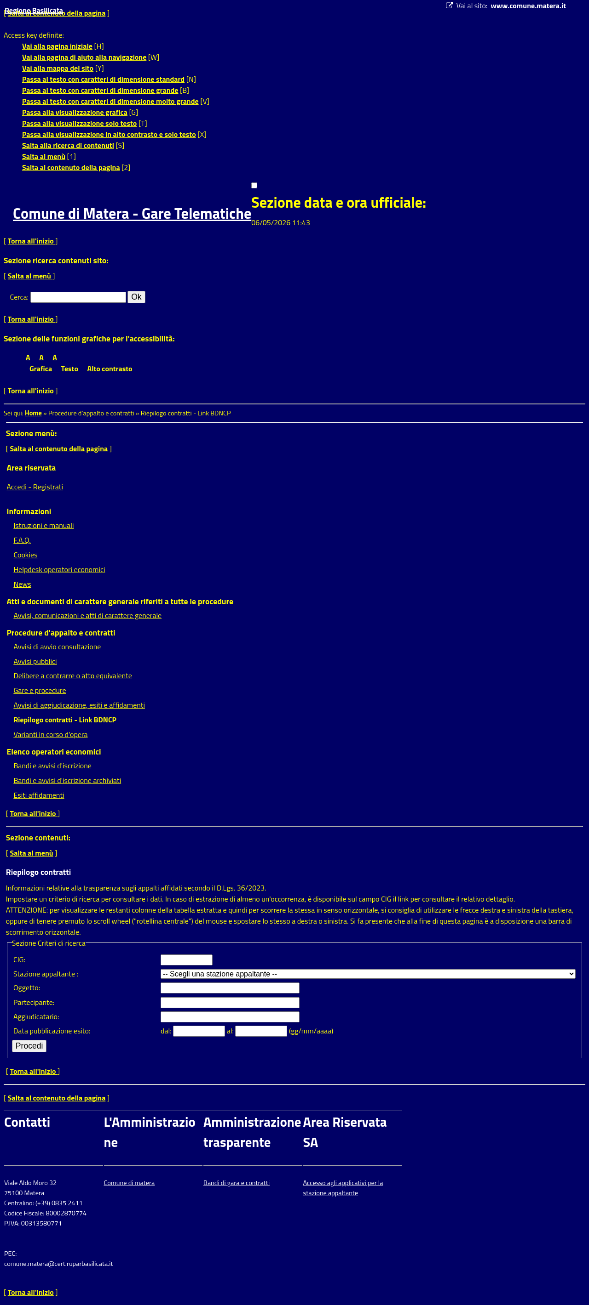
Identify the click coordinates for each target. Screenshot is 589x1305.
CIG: (19, 959)
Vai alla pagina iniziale (57, 45)
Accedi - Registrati (34, 486)
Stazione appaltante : (45, 973)
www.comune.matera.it (528, 5)
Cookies (25, 554)
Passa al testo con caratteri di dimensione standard (103, 79)
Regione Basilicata (34, 10)
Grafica (40, 368)
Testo (69, 368)
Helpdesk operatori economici (59, 569)
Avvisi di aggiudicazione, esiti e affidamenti (79, 704)
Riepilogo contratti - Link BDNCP (64, 719)
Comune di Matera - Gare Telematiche (132, 213)
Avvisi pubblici (35, 661)
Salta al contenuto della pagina (71, 167)
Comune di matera (129, 1183)
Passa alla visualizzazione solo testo (79, 123)
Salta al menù (43, 156)
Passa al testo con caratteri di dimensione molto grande (110, 101)
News (22, 584)
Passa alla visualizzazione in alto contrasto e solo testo (109, 134)
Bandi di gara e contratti (236, 1183)
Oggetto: (26, 987)
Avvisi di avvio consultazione (57, 646)
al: (231, 1030)
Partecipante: (33, 1002)
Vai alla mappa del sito (57, 68)
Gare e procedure (39, 690)
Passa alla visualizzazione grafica (74, 112)
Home (33, 413)
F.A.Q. (21, 539)
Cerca (18, 296)
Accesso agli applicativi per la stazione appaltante (343, 1188)
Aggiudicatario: (36, 1016)
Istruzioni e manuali (43, 525)
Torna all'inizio (32, 240)
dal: (167, 1030)
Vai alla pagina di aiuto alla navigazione (84, 56)
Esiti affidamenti (38, 794)
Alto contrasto (110, 368)
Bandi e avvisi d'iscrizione (52, 765)
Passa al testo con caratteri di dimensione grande (100, 90)
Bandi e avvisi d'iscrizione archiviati (67, 780)
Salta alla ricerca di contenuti (68, 145)
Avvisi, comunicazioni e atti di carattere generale (87, 615)
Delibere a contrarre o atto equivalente (72, 675)
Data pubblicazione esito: (51, 1030)
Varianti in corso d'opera (50, 734)
